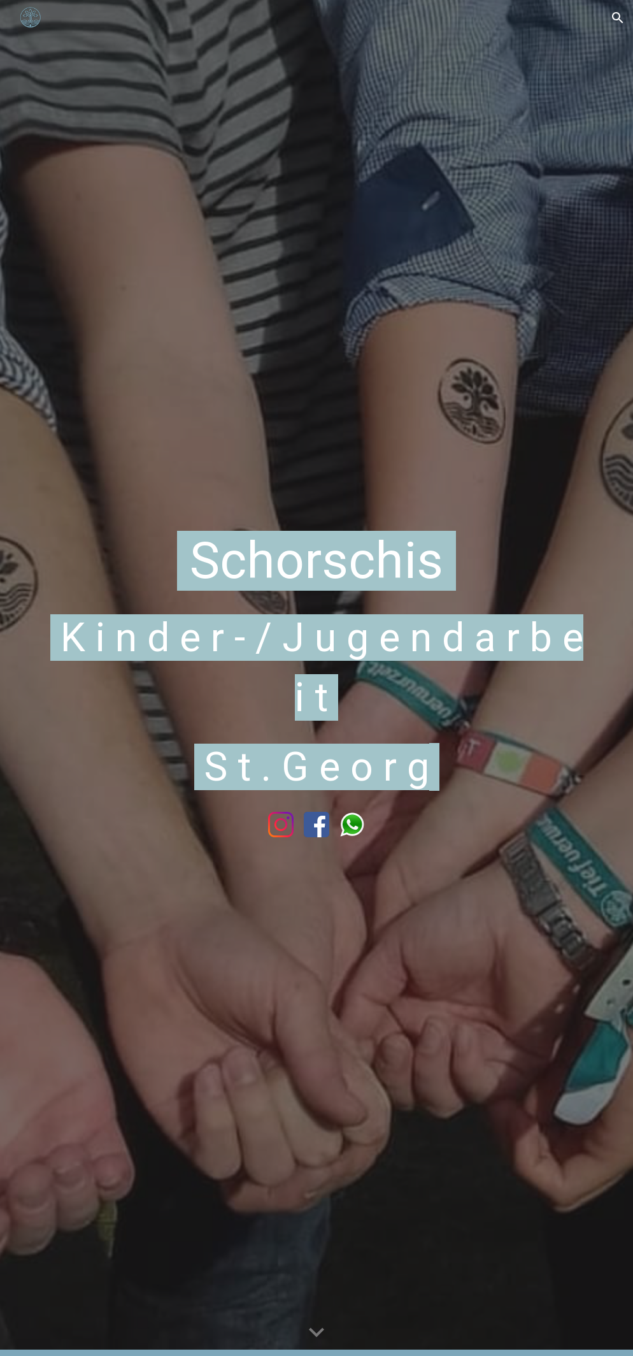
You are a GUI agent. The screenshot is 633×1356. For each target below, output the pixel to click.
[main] (316, 660)
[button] (617, 18)
